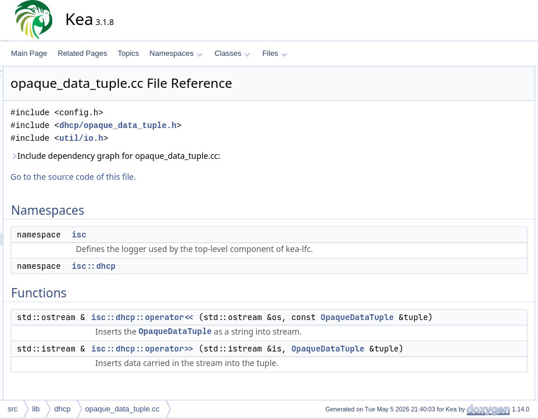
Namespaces (175, 53)
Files (274, 53)
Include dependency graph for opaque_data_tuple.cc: (220, 155)
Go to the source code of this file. (178, 176)
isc (183, 234)
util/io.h (186, 138)
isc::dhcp (198, 266)
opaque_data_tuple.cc (122, 408)
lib (36, 408)
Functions (464, 111)
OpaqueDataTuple (261, 330)
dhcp (62, 408)
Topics (128, 53)
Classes (232, 53)
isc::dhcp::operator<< (247, 317)
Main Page (29, 53)
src (12, 408)
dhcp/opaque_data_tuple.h (222, 125)
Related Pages (82, 53)
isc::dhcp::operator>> (247, 361)
